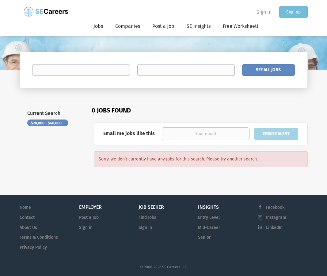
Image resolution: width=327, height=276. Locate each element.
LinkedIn (274, 227)
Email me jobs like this (129, 133)
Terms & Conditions (39, 237)
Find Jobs (147, 217)
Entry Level (209, 217)
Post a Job (89, 217)
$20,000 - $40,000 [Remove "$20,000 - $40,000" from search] (46, 123)
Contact (27, 217)
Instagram (276, 217)
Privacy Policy (33, 247)
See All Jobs (268, 69)
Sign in (264, 12)
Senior (204, 237)
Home (25, 207)
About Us (28, 227)
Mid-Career (209, 227)
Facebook (275, 207)
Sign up (293, 12)
